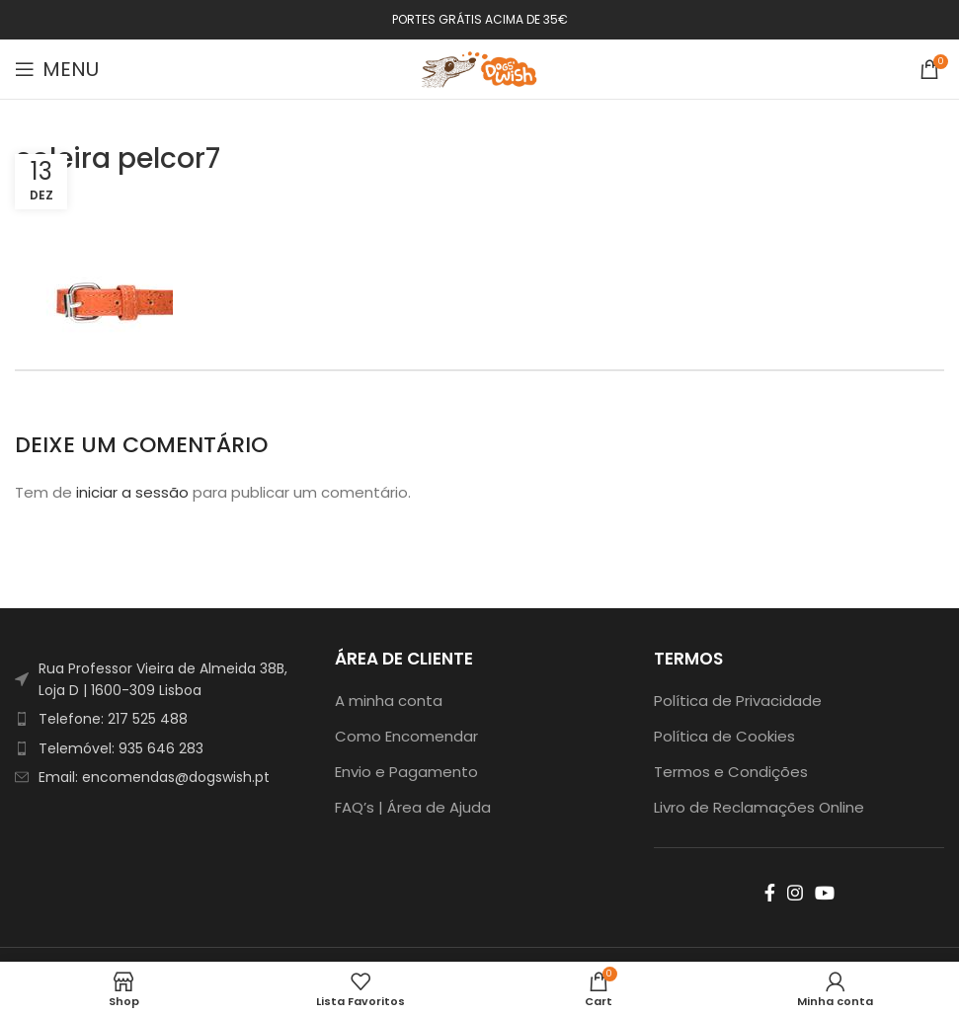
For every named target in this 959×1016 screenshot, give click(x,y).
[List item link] (160, 719)
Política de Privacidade (738, 700)
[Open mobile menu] (57, 69)
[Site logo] (480, 67)
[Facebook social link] (770, 892)
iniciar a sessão (132, 492)
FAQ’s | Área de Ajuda (413, 807)
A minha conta (388, 700)
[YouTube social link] (824, 892)
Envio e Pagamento (406, 771)
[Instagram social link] (795, 892)
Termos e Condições (731, 771)
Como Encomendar (406, 736)
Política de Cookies (724, 736)
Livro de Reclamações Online (759, 807)
